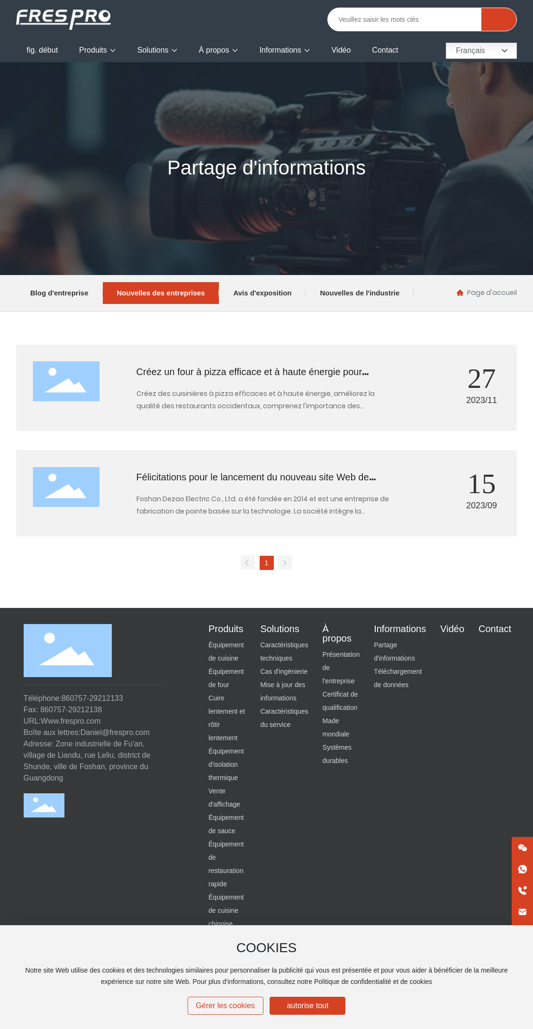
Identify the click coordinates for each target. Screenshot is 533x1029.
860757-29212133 (92, 698)
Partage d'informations (266, 167)
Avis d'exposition (262, 293)
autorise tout (307, 1005)
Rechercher (498, 19)
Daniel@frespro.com (115, 732)
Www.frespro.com (70, 721)
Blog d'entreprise (59, 293)
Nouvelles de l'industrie (359, 293)
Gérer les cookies (225, 1005)
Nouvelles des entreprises (161, 293)
